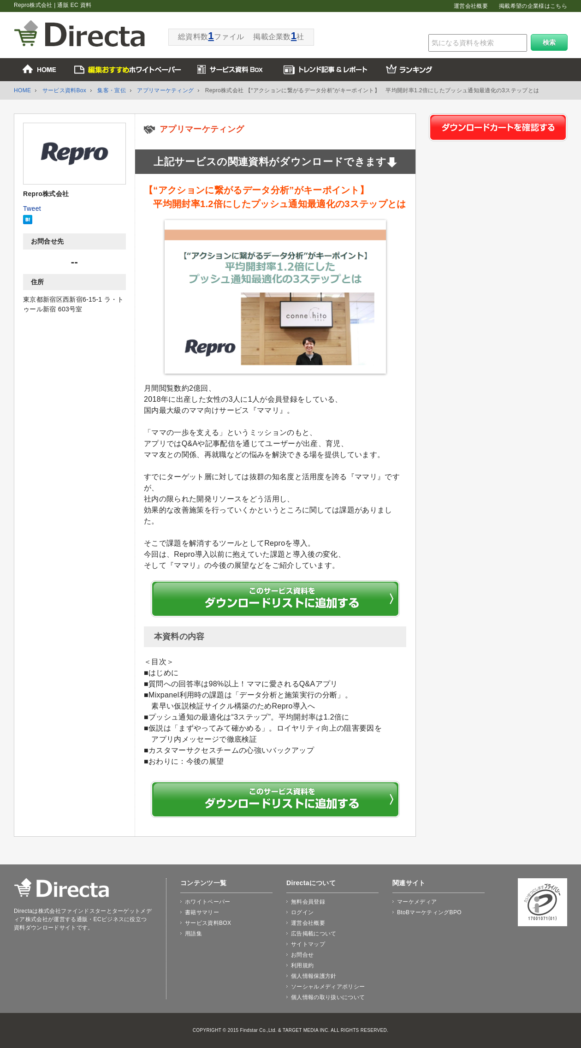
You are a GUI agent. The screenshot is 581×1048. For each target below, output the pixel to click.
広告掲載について (314, 933)
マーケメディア (417, 902)
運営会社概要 (471, 6)
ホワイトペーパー (208, 902)
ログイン (302, 912)
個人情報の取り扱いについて (328, 997)
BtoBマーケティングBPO (429, 912)
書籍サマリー (202, 912)
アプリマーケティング (165, 90)
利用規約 (302, 965)
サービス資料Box (64, 90)
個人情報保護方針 (314, 976)
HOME (22, 90)
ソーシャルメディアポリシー (328, 986)
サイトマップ (308, 944)
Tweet (32, 208)
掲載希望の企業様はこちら (533, 6)
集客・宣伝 (111, 90)
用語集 (193, 933)
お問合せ (302, 955)
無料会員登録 (308, 902)
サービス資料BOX (208, 923)
